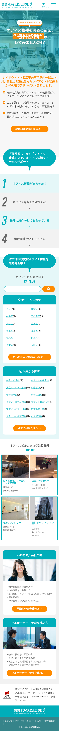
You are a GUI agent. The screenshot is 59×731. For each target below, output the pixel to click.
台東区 (9, 331)
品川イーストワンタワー (43, 524)
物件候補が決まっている (29, 239)
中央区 (9, 316)
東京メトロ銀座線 (40, 380)
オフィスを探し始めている (30, 202)
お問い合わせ (49, 721)
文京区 (34, 331)
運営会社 (8, 721)
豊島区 (9, 338)
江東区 (9, 345)
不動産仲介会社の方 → (29, 608)
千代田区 (35, 316)
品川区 (34, 323)
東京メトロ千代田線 (16, 409)
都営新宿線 (36, 416)
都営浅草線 (11, 395)
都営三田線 (36, 395)
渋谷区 (9, 323)
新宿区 (34, 309)
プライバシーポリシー (24, 721)
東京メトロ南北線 (40, 402)
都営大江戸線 (13, 380)
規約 (39, 721)
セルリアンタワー (12, 523)
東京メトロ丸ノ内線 (16, 402)
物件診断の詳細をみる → (29, 129)
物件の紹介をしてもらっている (29, 220)
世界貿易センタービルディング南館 (14, 482)
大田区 (34, 345)
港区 (8, 309)
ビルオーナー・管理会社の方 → (30, 673)
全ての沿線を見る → (29, 428)
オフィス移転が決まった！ (30, 183)
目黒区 (34, 338)
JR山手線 (35, 387)
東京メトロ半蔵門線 (16, 416)
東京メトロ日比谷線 (16, 387)
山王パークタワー (40, 481)
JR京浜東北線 (38, 409)
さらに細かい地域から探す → (29, 357)
